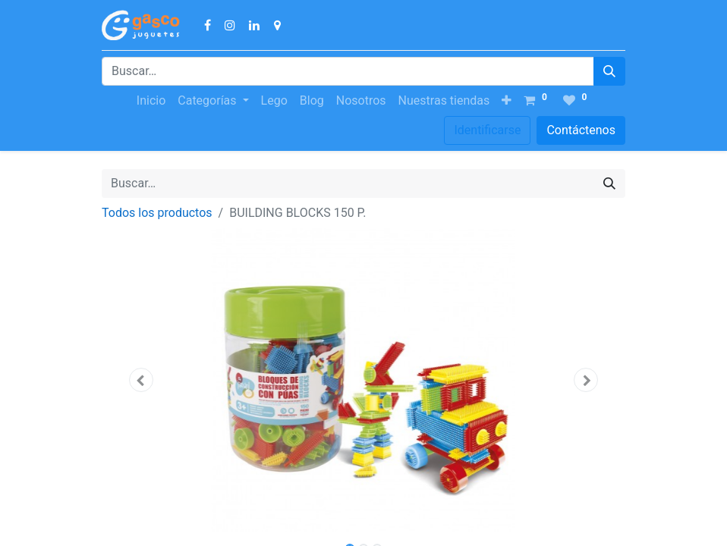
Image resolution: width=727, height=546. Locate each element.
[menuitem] (151, 101)
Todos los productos (157, 213)
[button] (507, 101)
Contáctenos (580, 130)
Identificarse (487, 130)
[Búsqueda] (609, 71)
